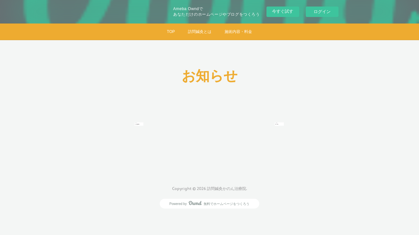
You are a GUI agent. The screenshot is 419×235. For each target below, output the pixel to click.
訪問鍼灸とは (199, 31)
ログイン (322, 11)
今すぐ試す (282, 11)
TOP (171, 31)
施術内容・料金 (238, 31)
